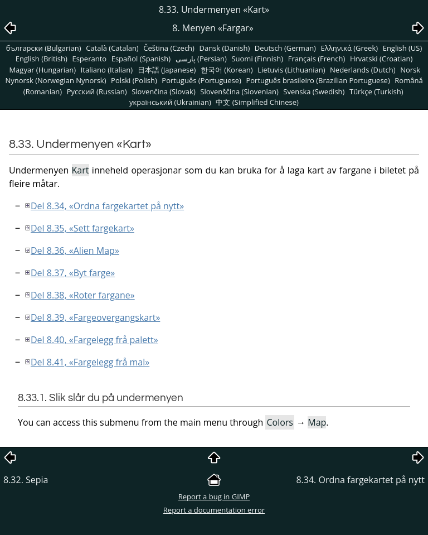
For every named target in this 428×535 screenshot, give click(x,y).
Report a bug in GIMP (214, 496)
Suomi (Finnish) (257, 59)
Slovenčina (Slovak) (164, 91)
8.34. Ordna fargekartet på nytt (360, 480)
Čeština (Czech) (168, 48)
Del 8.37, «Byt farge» (73, 273)
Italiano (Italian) (107, 70)
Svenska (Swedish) (313, 91)
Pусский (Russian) (97, 91)
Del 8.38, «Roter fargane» (83, 295)
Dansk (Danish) (225, 48)
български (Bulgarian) (43, 48)
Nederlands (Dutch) (363, 70)
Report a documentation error (214, 510)
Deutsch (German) (285, 48)
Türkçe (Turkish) (376, 91)
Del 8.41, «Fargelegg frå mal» (90, 362)
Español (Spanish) (141, 59)
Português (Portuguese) (201, 80)
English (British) (41, 59)
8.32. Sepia (25, 480)
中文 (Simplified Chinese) (257, 102)
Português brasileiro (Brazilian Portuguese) (318, 80)
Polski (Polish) (134, 80)
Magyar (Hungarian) (42, 70)
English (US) (402, 48)
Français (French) (317, 59)
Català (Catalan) (112, 48)
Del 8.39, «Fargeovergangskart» (95, 317)
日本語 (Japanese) (167, 70)
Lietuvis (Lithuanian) (291, 70)
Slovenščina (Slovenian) (239, 91)
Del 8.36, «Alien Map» (75, 250)
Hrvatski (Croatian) (381, 59)
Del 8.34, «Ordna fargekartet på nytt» (107, 206)
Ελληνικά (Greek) (349, 48)
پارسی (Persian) (201, 59)
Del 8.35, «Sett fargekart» (82, 228)
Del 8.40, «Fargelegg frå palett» (94, 340)
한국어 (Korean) (227, 70)
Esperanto (89, 59)
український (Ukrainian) (170, 102)
